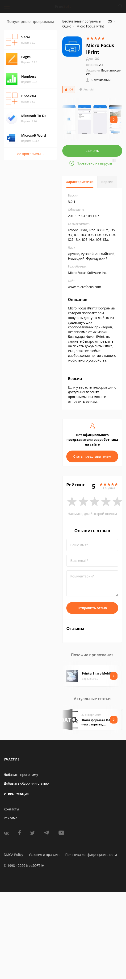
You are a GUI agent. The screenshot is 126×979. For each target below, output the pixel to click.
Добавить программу (21, 774)
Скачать (92, 150)
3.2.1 (94, 65)
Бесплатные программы (81, 21)
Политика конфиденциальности (91, 854)
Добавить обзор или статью (26, 783)
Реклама (10, 818)
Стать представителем (92, 456)
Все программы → (30, 154)
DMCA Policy (13, 854)
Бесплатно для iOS (103, 72)
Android (86, 89)
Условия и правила (44, 854)
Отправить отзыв (92, 608)
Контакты (11, 809)
